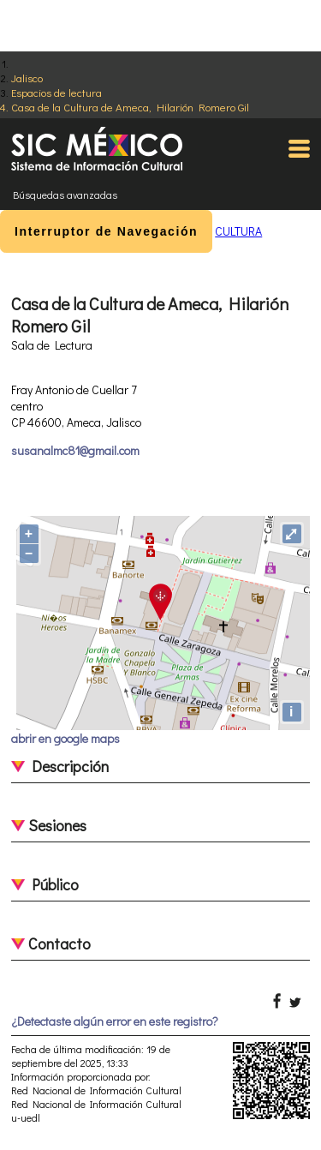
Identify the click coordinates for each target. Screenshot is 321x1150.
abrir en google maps (65, 738)
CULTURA (238, 231)
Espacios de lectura (56, 92)
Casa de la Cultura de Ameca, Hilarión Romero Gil (130, 106)
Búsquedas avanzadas (65, 194)
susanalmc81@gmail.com (75, 450)
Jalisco (27, 77)
